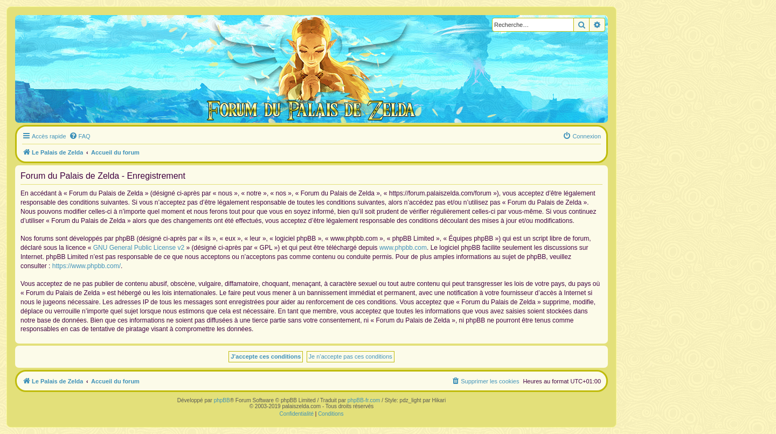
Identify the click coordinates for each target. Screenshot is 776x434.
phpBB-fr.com (364, 400)
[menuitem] (80, 136)
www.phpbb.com (403, 247)
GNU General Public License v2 (138, 247)
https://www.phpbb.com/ (86, 266)
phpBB (222, 400)
